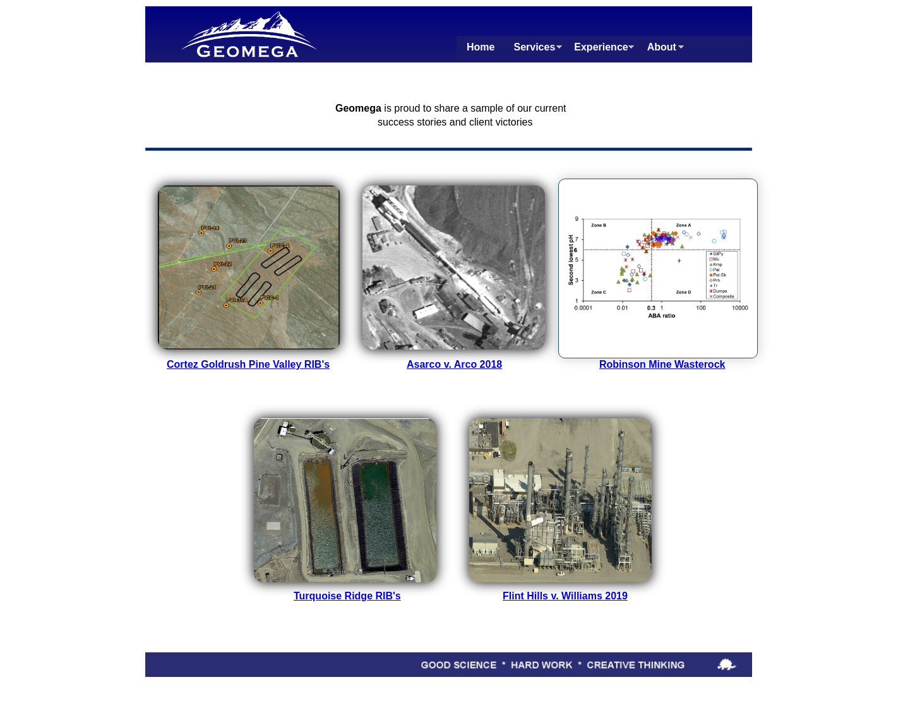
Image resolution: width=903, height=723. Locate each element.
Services (534, 47)
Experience (601, 47)
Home (480, 47)
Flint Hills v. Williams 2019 (565, 596)
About (661, 47)
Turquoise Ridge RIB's (347, 596)
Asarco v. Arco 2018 (454, 364)
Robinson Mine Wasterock (662, 364)
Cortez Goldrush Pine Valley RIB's (248, 364)
